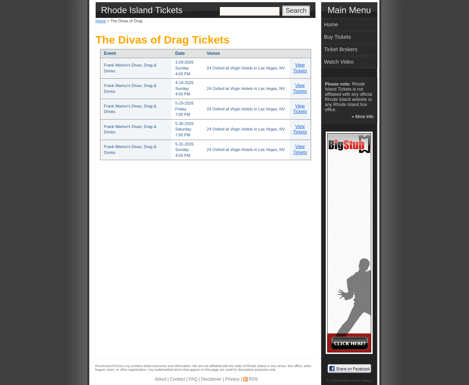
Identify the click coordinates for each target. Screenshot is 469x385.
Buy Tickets (337, 37)
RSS (253, 379)
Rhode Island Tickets (355, 380)
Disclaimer (211, 379)
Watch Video (339, 62)
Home (101, 21)
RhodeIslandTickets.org (112, 366)
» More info (362, 116)
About (160, 379)
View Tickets (300, 68)
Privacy (232, 379)
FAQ (193, 379)
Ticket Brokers (340, 49)
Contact (177, 379)
